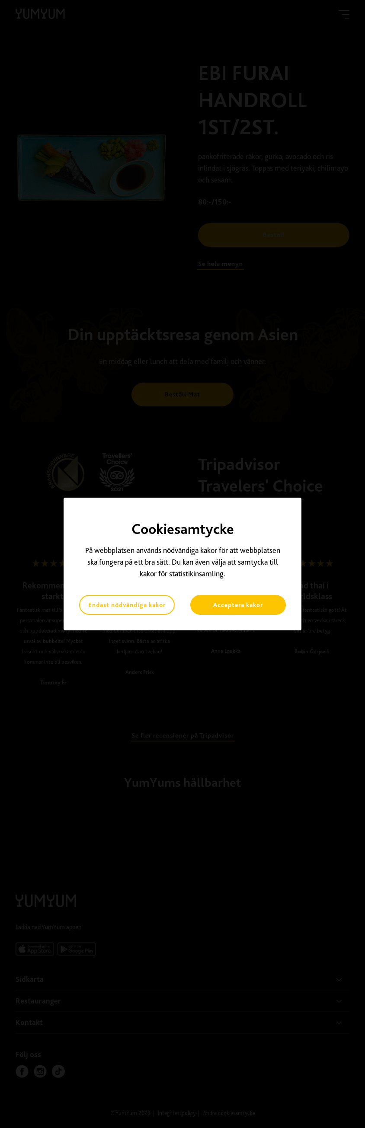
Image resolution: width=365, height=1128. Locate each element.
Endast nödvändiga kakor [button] (127, 605)
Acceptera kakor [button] (238, 605)
